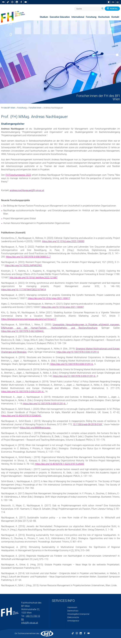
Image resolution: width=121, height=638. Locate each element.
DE (118, 2)
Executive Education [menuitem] (60, 17)
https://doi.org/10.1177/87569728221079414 (23, 289)
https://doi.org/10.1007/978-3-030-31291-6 (77, 352)
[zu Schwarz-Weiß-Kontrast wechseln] (109, 2)
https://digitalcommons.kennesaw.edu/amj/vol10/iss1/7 (28, 319)
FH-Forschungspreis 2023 (18, 175)
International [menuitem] (77, 17)
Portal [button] (112, 8)
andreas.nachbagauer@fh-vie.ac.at (27, 190)
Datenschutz (72, 611)
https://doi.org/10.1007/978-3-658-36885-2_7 (28, 256)
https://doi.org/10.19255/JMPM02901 (23, 265)
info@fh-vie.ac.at (29, 622)
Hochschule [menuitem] (104, 17)
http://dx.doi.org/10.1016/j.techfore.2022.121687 (33, 277)
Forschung (22, 108)
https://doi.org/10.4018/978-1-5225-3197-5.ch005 (59, 464)
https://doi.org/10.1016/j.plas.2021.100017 (49, 298)
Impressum (72, 607)
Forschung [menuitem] (91, 17)
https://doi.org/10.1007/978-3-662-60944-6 (22, 331)
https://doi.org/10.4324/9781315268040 (21, 415)
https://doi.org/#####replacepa (35, 427)
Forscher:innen (35, 108)
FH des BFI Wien (8, 108)
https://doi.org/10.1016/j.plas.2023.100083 (63, 241)
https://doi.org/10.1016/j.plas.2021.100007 (63, 307)
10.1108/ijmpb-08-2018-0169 (88, 424)
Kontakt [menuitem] (115, 17)
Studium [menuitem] (44, 17)
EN (113, 2)
